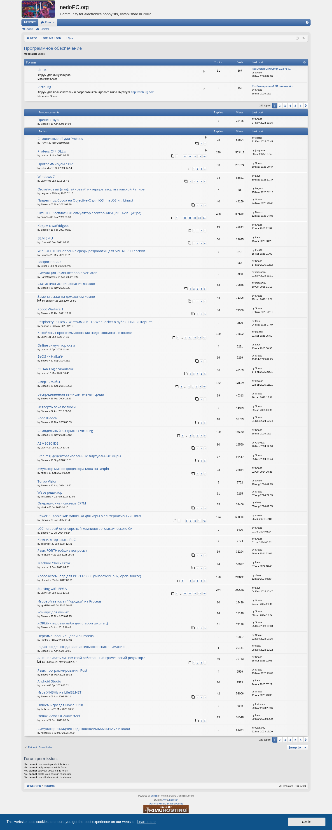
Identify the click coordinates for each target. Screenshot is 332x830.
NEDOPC (30, 22)
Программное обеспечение (53, 48)
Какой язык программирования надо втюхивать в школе (84, 332)
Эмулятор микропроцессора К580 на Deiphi (73, 468)
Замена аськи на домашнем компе (66, 296)
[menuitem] (307, 22)
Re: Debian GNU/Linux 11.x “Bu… (272, 68)
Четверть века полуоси (56, 407)
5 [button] (295, 105)
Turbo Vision (47, 481)
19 (199, 156)
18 (195, 156)
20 (204, 156)
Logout (29, 29)
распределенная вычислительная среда (70, 394)
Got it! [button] (306, 822)
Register (44, 29)
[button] (306, 105)
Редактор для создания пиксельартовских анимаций (81, 646)
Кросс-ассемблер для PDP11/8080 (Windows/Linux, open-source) (89, 576)
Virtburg (44, 86)
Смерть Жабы (48, 381)
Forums (49, 22)
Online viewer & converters (58, 716)
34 (204, 217)
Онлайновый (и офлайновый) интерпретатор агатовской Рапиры (91, 189)
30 (185, 217)
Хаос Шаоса (47, 418)
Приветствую (48, 119)
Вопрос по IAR (49, 261)
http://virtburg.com (142, 92)
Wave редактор (49, 492)
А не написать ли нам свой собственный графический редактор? (91, 657)
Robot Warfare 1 (50, 309)
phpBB (154, 796)
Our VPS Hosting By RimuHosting (166, 803)
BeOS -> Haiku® (50, 356)
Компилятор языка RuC (56, 539)
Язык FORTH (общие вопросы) (62, 550)
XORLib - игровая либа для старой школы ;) (72, 623)
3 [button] (285, 105)
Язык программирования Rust (62, 670)
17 (190, 156)
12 (199, 337)
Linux (42, 69)
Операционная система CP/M (61, 503)
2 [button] (280, 105)
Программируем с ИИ (55, 164)
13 (204, 337)
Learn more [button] (146, 822)
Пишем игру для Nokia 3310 (60, 705)
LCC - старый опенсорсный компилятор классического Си (84, 528)
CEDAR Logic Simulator (55, 369)
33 (199, 217)
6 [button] (301, 105)
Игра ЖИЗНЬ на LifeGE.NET (59, 692)
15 (185, 593)
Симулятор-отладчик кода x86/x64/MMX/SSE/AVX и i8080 (83, 728)
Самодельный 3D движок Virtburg (65, 430)
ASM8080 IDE (47, 443)
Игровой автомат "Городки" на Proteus (69, 601)
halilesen (173, 800)
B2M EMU (45, 238)
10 (190, 337)
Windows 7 (46, 176)
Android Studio (49, 681)
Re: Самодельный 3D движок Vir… (273, 86)
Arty (164, 800)
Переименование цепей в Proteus (65, 635)
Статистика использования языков (66, 283)
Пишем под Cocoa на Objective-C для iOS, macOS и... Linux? (85, 200)
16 (185, 156)
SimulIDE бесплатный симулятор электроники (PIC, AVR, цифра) (89, 213)
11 (195, 337)
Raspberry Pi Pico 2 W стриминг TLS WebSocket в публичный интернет (94, 321)
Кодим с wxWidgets (53, 225)
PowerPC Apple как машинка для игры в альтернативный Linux (89, 515)
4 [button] (290, 105)
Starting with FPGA (52, 588)
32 (195, 217)
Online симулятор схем (56, 345)
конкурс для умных (53, 612)
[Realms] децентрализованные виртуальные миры (79, 456)
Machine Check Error (53, 563)
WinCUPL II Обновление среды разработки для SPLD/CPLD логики (91, 251)
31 (190, 217)
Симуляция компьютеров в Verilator (67, 272)
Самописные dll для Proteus (60, 138)
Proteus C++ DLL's (51, 151)
